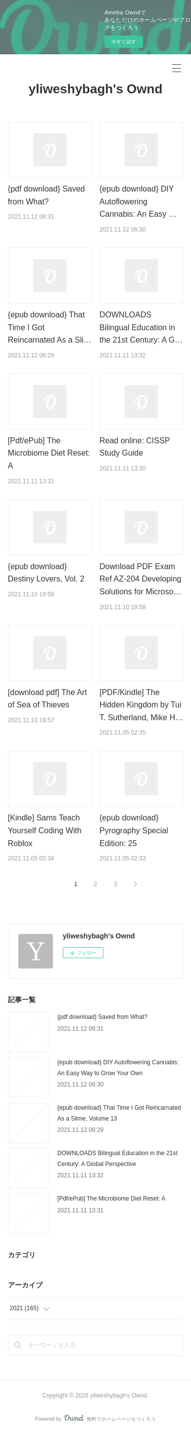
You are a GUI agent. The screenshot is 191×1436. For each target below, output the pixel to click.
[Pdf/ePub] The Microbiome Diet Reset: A (49, 453)
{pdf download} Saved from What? (102, 1016)
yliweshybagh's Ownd (96, 88)
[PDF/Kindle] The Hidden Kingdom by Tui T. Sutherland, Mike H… (141, 705)
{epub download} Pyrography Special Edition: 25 (133, 830)
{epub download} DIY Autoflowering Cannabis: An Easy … (138, 201)
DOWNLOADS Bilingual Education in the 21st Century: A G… (141, 327)
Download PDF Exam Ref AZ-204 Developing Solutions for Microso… (140, 579)
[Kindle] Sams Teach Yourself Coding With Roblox (45, 830)
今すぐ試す (123, 41)
